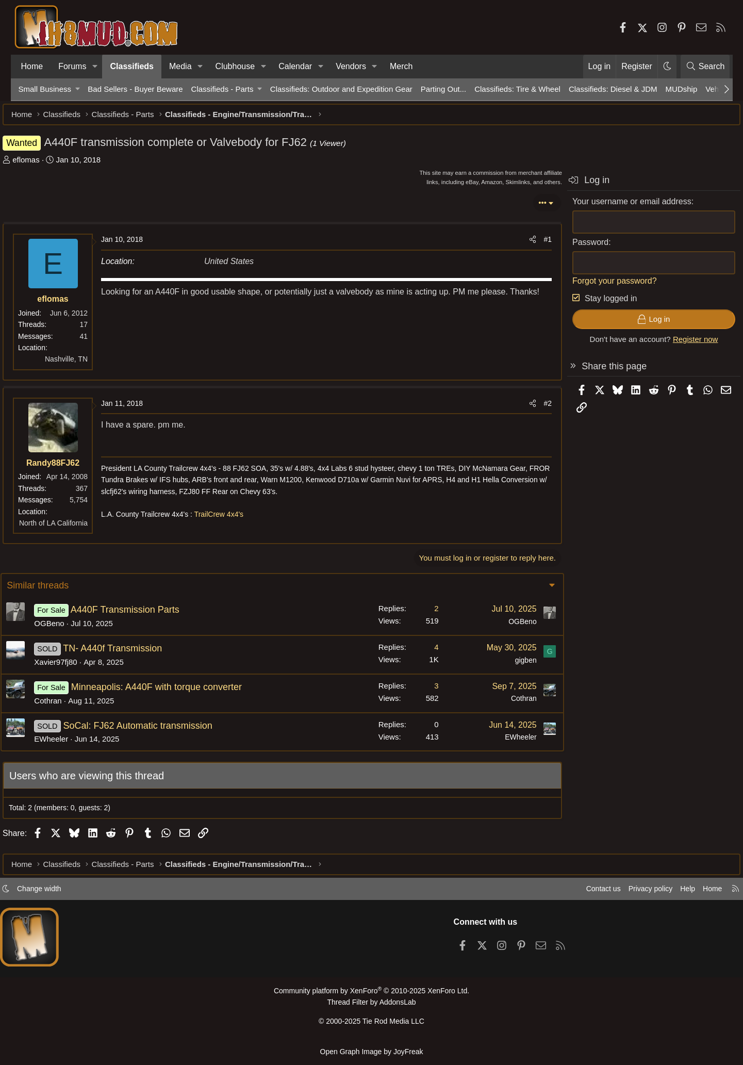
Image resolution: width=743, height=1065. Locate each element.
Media (180, 66)
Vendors (351, 66)
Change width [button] (60, 893)
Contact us (577, 893)
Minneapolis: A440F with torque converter (174, 692)
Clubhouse (235, 66)
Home (32, 66)
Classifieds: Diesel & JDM (613, 89)
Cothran (65, 705)
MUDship (682, 89)
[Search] (705, 66)
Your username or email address (616, 206)
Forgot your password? (599, 286)
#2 (532, 408)
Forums (72, 66)
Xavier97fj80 (73, 667)
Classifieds (131, 66)
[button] (94, 66)
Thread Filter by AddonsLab (372, 1006)
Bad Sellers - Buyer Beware (135, 89)
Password (575, 247)
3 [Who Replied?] (419, 690)
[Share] (517, 244)
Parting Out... (443, 89)
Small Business (45, 89)
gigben (508, 665)
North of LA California (69, 528)
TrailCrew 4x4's (234, 519)
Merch (401, 66)
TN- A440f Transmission (129, 653)
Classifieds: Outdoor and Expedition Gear (341, 89)
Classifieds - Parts (222, 89)
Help (667, 893)
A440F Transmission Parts (142, 615)
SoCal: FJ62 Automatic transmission (155, 731)
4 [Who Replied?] (419, 652)
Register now (679, 344)
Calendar (295, 66)
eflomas (42, 164)
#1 (532, 244)
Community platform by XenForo (371, 995)
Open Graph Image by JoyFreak (372, 1051)
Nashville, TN (82, 364)
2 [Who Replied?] (419, 613)
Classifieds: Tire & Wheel (517, 89)
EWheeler (69, 744)
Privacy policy (627, 893)
